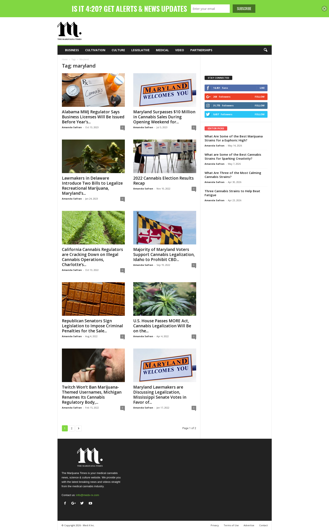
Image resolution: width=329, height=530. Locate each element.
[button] (265, 50)
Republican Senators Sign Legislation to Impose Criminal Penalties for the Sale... (92, 326)
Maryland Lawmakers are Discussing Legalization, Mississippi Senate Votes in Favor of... (159, 394)
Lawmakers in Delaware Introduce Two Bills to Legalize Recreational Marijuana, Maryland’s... (92, 185)
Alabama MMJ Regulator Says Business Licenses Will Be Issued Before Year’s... (93, 117)
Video (179, 50)
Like (262, 87)
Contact (263, 525)
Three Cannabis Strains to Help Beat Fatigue (232, 193)
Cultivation (95, 50)
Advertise (249, 525)
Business (72, 50)
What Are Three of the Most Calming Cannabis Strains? (233, 175)
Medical (162, 50)
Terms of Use (231, 525)
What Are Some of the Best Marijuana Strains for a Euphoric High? (234, 138)
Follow (260, 96)
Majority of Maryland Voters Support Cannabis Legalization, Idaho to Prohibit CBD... (164, 254)
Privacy (215, 525)
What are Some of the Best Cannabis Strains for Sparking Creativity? (233, 156)
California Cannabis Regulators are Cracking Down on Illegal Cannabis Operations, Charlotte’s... (92, 257)
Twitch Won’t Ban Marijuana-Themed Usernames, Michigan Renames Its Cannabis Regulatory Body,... (91, 394)
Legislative (140, 50)
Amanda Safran (72, 127)
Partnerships (201, 50)
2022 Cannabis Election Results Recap (163, 180)
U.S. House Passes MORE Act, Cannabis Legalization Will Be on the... (162, 326)
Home (65, 59)
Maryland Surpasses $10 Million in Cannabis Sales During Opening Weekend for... (164, 117)
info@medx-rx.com (87, 495)
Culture (118, 50)
